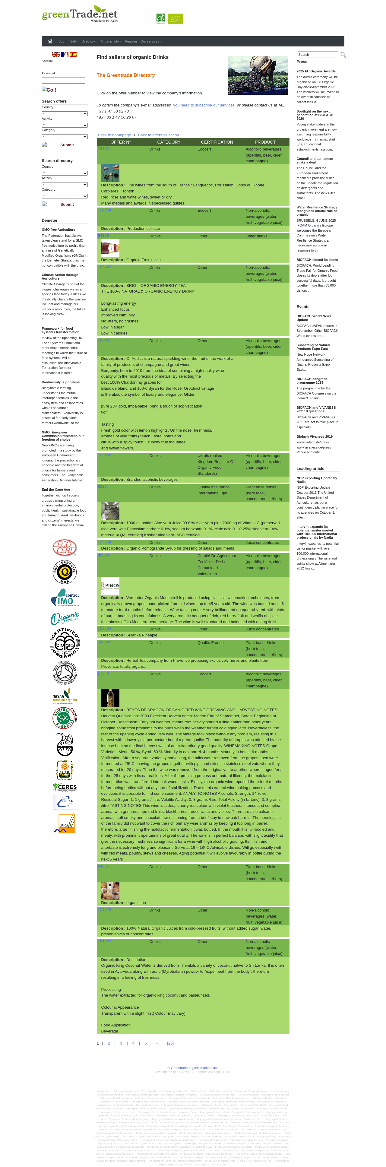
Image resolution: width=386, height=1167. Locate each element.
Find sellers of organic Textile (140, 1143)
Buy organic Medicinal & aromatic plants (238, 1115)
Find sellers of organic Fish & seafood (261, 1129)
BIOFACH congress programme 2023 (312, 380)
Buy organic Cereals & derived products (146, 1108)
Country (48, 107)
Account (47, 60)
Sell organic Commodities (110, 1094)
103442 (104, 267)
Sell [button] (73, 41)
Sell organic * (103, 1091)
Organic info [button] (110, 41)
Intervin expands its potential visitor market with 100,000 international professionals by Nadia (317, 532)
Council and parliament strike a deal (315, 160)
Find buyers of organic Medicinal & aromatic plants (152, 1157)
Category (48, 130)
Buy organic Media (205, 1115)
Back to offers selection (158, 135)
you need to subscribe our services (204, 105)
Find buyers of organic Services (255, 1160)
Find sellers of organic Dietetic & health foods (182, 1129)
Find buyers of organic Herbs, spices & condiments (206, 1154)
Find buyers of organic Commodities (233, 1147)
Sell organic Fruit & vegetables (116, 1098)
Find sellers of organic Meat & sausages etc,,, (258, 1133)
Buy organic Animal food (253, 1105)
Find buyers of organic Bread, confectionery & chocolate (253, 1143)
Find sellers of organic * (172, 1122)
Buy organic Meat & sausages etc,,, (174, 1115)
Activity (47, 118)
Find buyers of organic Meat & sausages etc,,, (259, 1154)
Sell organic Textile (211, 1105)
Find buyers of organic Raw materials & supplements (175, 1160)
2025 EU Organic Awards (316, 71)
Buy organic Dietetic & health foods (156, 1112)
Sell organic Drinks (248, 1094)
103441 (104, 340)
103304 (104, 542)
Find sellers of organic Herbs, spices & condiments (206, 1133)
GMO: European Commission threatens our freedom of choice (63, 435)
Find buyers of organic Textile (210, 1164)
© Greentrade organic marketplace (193, 1068)
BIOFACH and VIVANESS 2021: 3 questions (316, 409)
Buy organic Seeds (254, 1119)
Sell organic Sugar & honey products (179, 1105)
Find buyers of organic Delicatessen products (132, 1150)
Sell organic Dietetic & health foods (218, 1094)
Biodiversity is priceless (61, 382)
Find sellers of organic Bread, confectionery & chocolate (254, 1122)
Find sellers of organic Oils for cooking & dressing (250, 1136)
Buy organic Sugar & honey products (115, 1122)
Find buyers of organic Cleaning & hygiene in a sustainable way (179, 1147)
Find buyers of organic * (170, 1143)
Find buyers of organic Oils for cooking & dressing (254, 1157)
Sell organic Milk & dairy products (148, 1101)
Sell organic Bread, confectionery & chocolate (164, 1091)
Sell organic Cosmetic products (142, 1094)
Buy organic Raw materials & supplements (219, 1119)
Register (131, 41)
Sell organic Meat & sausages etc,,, (231, 1098)
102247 (104, 642)
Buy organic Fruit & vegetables (247, 1112)
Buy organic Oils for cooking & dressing (129, 1119)
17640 (103, 673)
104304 (104, 210)
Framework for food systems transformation (61, 330)
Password (48, 73)
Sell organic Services (147, 1105)
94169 (103, 235)
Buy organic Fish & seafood (214, 1112)
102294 (104, 628)
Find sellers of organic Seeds (212, 1140)
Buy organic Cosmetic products (273, 1108)
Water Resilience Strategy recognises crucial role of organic (317, 210)
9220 (102, 486)
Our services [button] (150, 41)
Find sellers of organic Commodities (233, 1126)
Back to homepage (114, 135)
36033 (103, 555)
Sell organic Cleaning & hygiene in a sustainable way (262, 1091)
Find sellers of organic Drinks (224, 1129)
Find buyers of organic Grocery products (156, 1154)
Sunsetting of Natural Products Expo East (313, 346)
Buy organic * (231, 1105)
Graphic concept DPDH (213, 1072)
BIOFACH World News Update (314, 318)
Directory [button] (88, 41)
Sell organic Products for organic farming (233, 1101)
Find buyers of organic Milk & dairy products (203, 1157)
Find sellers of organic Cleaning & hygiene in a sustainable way (179, 1126)
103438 (104, 455)
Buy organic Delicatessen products (117, 1112)
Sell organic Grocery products (150, 1098)
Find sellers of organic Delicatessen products (133, 1129)
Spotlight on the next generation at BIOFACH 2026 (315, 114)
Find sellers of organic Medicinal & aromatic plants (148, 1136)
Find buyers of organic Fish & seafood (261, 1150)
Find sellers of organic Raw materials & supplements (168, 1140)
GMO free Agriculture (58, 229)
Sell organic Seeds (123, 1105)
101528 (104, 909)
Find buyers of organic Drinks (224, 1150)
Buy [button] (61, 41)
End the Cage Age (56, 489)
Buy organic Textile (147, 1122)
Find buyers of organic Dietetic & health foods (182, 1150)
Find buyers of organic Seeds (220, 1160)
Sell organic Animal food (125, 1091)
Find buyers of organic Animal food (203, 1143)
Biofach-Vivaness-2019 (315, 436)
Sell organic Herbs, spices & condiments (189, 1098)
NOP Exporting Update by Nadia (317, 480)
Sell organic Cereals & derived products (211, 1091)
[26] (170, 1043)
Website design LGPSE (173, 1072)
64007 (103, 866)
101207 (104, 941)
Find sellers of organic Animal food (205, 1122)
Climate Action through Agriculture (60, 276)
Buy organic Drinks (187, 1112)
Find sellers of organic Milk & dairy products (199, 1136)
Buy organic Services (277, 1119)
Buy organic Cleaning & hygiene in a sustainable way (196, 1108)
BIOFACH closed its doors (317, 260)
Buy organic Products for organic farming (173, 1119)
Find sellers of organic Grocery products (156, 1133)
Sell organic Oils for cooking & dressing (188, 1101)
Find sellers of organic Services (246, 1140)
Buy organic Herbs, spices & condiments (132, 1115)
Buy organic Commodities (240, 1108)
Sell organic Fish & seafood (275, 1094)
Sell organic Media (261, 1098)
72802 (103, 148)
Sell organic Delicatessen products (179, 1094)
